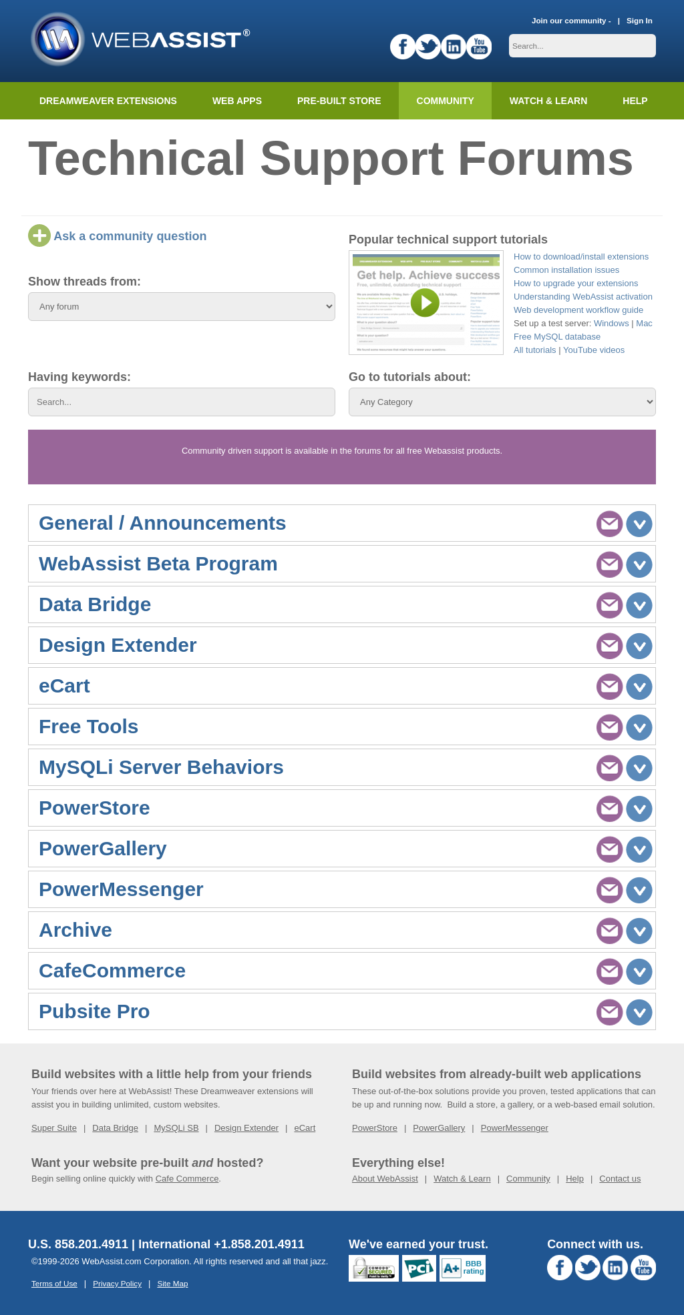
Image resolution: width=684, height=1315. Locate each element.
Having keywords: (79, 377)
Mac (644, 323)
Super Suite (54, 1128)
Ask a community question (117, 236)
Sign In (640, 20)
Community (445, 100)
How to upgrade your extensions (576, 283)
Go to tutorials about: (410, 377)
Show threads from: (84, 281)
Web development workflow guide (578, 310)
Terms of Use (54, 1283)
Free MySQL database (557, 337)
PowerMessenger (514, 1128)
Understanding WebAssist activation (583, 297)
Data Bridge (115, 1128)
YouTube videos (594, 350)
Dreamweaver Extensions (108, 100)
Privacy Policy (117, 1283)
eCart (304, 1128)
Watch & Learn (548, 100)
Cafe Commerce (187, 1179)
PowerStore (374, 1128)
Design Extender (246, 1128)
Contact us (620, 1179)
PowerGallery (439, 1128)
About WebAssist (385, 1179)
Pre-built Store (339, 100)
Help (575, 1179)
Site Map (172, 1283)
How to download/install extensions (581, 257)
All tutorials (535, 350)
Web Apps (237, 100)
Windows (611, 323)
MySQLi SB (176, 1128)
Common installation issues (566, 270)
